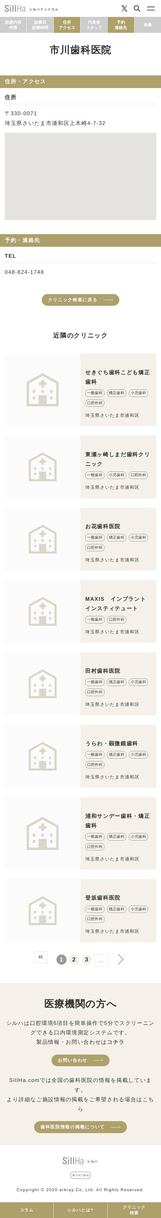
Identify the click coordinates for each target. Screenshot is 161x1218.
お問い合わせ (72, 1060)
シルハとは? (80, 1210)
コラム (27, 1210)
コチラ (116, 1042)
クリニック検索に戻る (73, 299)
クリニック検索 (134, 1210)
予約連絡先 (121, 25)
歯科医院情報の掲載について (72, 1126)
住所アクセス (67, 25)
